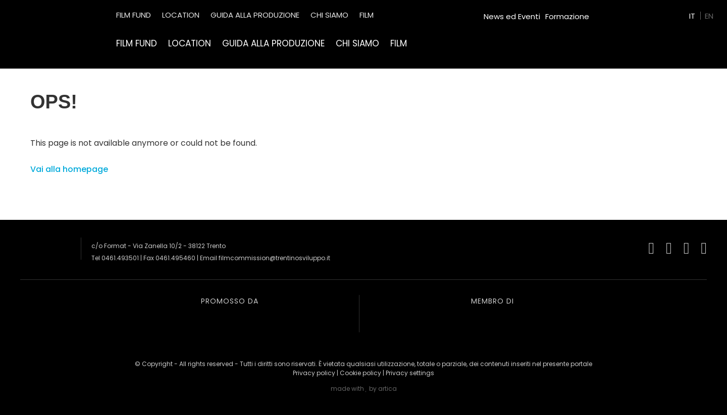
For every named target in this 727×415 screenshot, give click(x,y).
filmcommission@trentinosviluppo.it (274, 258)
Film (398, 43)
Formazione (567, 16)
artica (387, 388)
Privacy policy (314, 373)
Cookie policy (360, 373)
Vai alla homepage (69, 169)
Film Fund (136, 43)
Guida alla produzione (273, 43)
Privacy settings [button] (410, 373)
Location (189, 43)
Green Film (614, 12)
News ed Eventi (512, 16)
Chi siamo (357, 43)
